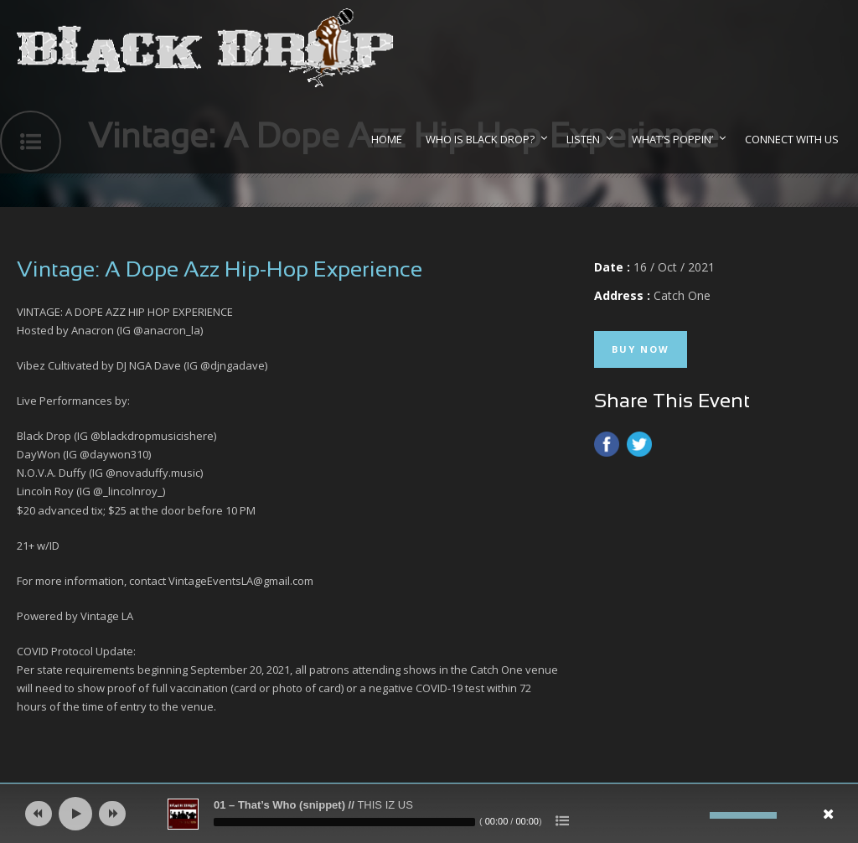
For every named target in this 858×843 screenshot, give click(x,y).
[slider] (344, 822)
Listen (583, 139)
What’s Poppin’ (672, 139)
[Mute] (697, 815)
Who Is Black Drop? (480, 139)
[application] (429, 813)
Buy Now (640, 349)
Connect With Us (792, 139)
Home (386, 139)
